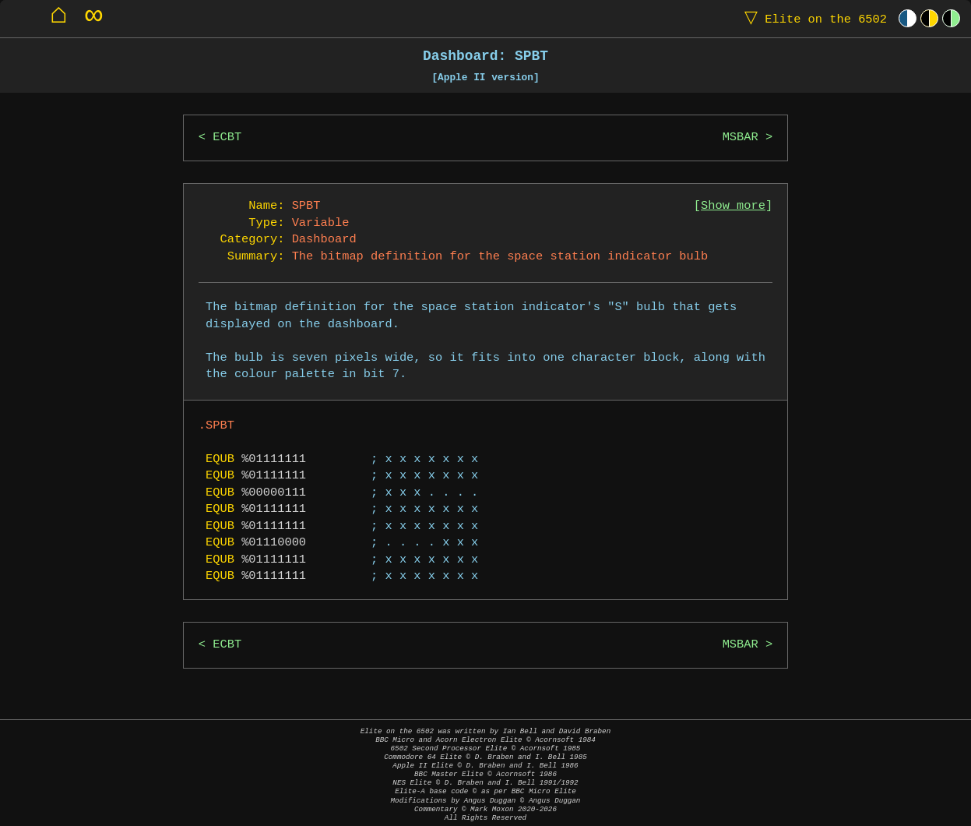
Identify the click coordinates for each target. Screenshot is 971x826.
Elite (812, 18)
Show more (733, 206)
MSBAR (740, 137)
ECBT (227, 137)
